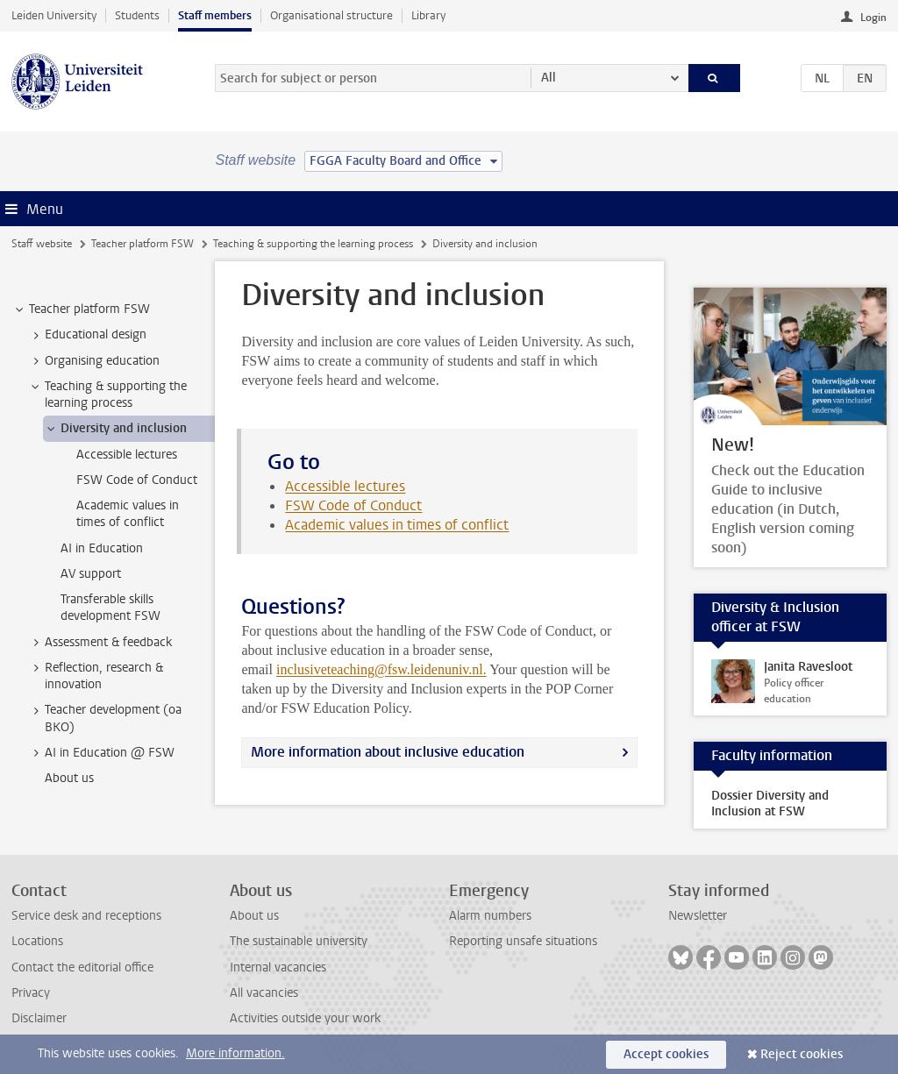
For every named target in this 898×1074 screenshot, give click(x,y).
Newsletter (697, 915)
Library (428, 15)
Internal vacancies (278, 967)
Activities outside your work (305, 1018)
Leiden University (53, 15)
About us (254, 915)
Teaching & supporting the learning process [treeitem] (107, 394)
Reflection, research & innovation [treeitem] (95, 676)
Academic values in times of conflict (397, 525)
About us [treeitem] (69, 778)
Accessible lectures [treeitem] (126, 454)
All (548, 77)
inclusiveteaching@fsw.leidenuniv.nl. (381, 669)
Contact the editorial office (82, 967)
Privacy (30, 993)
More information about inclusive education (387, 752)
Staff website (41, 244)
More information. (235, 1053)
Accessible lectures (345, 486)
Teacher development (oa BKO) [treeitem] (105, 718)
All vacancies (264, 993)
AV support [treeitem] (91, 573)
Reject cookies (801, 1054)
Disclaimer (39, 1018)
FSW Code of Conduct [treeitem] (136, 480)
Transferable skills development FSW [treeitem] (110, 607)
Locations (37, 941)
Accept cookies (666, 1054)
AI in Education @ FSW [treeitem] (101, 753)
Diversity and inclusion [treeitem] (115, 428)
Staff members (215, 15)
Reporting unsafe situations (523, 941)
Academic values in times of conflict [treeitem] (127, 513)
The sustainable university (298, 941)
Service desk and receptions (86, 915)
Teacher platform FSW (142, 244)
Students (137, 15)
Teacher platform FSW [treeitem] (81, 309)
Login (873, 18)
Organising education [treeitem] (94, 361)
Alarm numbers (490, 915)
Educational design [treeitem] (87, 335)
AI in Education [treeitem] (102, 548)
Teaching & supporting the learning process (313, 244)
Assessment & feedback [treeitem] (100, 642)
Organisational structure (331, 15)
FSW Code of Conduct (353, 505)
